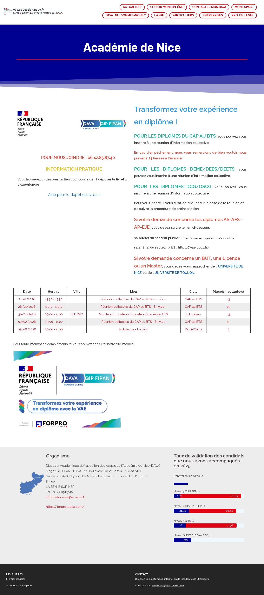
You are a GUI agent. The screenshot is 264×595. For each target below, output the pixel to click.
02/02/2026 (27, 318)
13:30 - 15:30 (53, 295)
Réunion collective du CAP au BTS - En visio (133, 295)
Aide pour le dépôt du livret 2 (74, 191)
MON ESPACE (244, 7)
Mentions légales (15, 578)
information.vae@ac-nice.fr (66, 497)
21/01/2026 (27, 295)
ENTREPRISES (213, 15)
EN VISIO (77, 310)
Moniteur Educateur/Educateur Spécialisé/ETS (133, 310)
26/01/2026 (27, 303)
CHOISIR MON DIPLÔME (167, 7)
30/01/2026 (27, 310)
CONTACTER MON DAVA (209, 7)
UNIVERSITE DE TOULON (174, 269)
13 (228, 295)
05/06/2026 (27, 326)
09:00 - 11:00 (54, 310)
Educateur (193, 310)
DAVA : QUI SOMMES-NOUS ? (126, 15)
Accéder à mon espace (19, 585)
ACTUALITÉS (132, 7)
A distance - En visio (133, 326)
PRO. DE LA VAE (242, 15)
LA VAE (159, 15)
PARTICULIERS (183, 15)
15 (228, 303)
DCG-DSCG (193, 326)
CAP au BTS (193, 295)
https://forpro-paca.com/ (65, 506)
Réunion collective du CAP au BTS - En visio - (133, 303)
